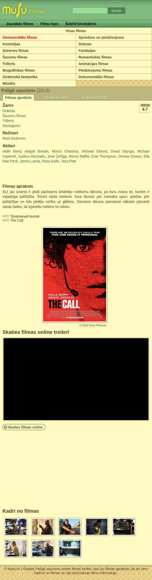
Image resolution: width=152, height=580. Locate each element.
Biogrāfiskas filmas (19, 70)
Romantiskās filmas (95, 57)
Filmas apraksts (18, 98)
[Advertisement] (32, 174)
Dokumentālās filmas (96, 77)
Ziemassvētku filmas (20, 37)
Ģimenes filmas (16, 51)
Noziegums (11, 126)
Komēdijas (11, 44)
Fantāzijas (87, 51)
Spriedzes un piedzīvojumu (101, 37)
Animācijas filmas (93, 64)
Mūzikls (9, 83)
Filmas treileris (56, 98)
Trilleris (9, 64)
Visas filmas (76, 31)
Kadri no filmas (94, 98)
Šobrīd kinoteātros (81, 24)
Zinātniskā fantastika (20, 77)
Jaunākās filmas (19, 24)
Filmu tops (49, 24)
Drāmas (85, 44)
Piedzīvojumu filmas (96, 70)
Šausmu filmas (15, 57)
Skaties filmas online (25, 427)
